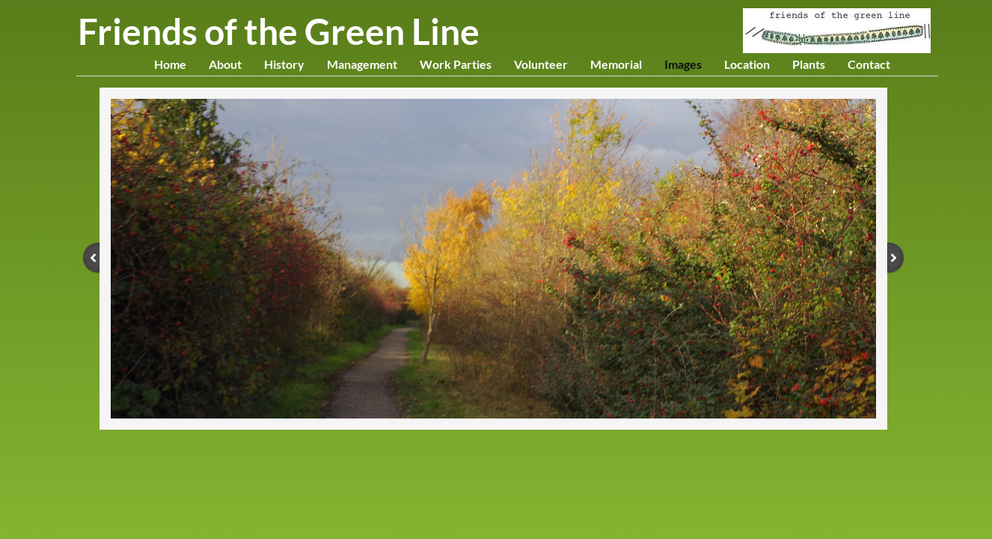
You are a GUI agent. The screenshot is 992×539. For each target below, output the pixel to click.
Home (170, 64)
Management (362, 64)
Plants (808, 64)
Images (683, 64)
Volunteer (541, 64)
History (284, 64)
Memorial (616, 64)
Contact (869, 64)
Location (747, 64)
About (225, 64)
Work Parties (456, 64)
